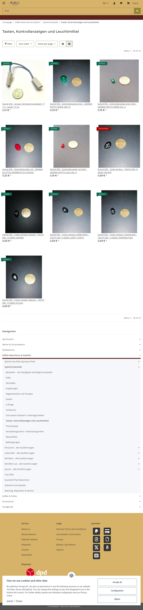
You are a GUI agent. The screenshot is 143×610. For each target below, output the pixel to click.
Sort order (24, 43)
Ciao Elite (9, 474)
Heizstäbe (10, 383)
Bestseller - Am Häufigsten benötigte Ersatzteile (29, 372)
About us (25, 529)
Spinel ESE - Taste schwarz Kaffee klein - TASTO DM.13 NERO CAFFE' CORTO (69, 236)
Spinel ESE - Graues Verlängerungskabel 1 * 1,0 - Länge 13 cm (23, 105)
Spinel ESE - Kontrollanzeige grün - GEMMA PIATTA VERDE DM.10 (71, 105)
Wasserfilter (11, 437)
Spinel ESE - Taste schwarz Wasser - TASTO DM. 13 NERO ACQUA (23, 301)
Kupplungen (12, 388)
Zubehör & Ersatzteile (15, 485)
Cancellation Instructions (68, 534)
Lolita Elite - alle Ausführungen (20, 453)
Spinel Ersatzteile (13, 367)
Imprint (10, 601)
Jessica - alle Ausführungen (18, 469)
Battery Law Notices (66, 544)
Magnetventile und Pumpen (19, 394)
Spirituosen (8, 339)
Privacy (19, 601)
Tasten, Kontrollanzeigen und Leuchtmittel (27, 420)
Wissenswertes (28, 534)
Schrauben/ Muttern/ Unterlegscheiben (25, 415)
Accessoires (8, 501)
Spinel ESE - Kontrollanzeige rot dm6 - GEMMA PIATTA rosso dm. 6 (68, 171)
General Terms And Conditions (71, 529)
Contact (25, 549)
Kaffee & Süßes (9, 496)
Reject (117, 599)
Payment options (29, 539)
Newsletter (26, 554)
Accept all (116, 582)
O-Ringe (10, 404)
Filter (8, 43)
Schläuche (11, 410)
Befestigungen (13, 442)
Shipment (26, 544)
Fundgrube (7, 507)
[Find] (137, 11)
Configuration (117, 590)
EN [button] (104, 3)
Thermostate (12, 426)
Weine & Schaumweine (13, 344)
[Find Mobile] (68, 11)
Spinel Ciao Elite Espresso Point (20, 361)
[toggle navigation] (3, 2)
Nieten (9, 399)
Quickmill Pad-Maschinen (17, 480)
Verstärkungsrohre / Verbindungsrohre (25, 431)
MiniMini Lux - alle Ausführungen (21, 464)
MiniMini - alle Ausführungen (19, 458)
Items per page (45, 43)
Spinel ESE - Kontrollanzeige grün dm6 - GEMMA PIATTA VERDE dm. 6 (117, 105)
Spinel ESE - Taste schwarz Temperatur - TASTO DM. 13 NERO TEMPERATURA (117, 236)
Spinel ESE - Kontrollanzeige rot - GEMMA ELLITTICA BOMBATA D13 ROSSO (22, 171)
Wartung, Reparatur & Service (19, 490)
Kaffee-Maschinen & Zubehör (16, 355)
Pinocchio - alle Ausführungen (19, 447)
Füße (8, 377)
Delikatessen (8, 350)
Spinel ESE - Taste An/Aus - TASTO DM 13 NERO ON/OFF (118, 171)
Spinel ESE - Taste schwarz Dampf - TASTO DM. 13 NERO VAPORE (23, 236)
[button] (114, 3)
